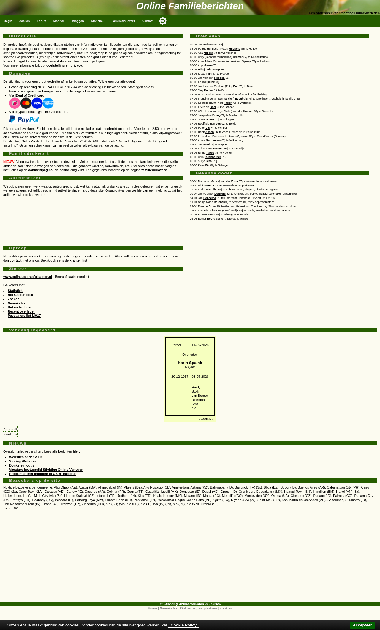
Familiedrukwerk (123, 21)
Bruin (212, 206)
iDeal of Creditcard (29, 95)
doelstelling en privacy (64, 65)
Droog (216, 115)
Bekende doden (20, 307)
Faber (228, 102)
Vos (218, 94)
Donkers (220, 193)
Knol (206, 144)
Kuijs (234, 210)
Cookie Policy (184, 625)
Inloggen (78, 21)
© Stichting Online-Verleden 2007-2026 (190, 604)
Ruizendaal (210, 44)
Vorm (234, 181)
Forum (41, 21)
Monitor (58, 21)
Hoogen (219, 77)
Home (152, 608)
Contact (147, 21)
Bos (235, 86)
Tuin (208, 73)
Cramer (238, 57)
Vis (207, 127)
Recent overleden (21, 311)
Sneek (210, 119)
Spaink (210, 82)
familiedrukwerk (154, 170)
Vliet (214, 189)
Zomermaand (215, 148)
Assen (209, 131)
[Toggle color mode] (163, 21)
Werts (211, 214)
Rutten (208, 90)
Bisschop (213, 69)
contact (16, 260)
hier (76, 451)
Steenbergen (213, 156)
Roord (211, 218)
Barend (219, 202)
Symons (243, 136)
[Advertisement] (93, 219)
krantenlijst (78, 260)
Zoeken (24, 21)
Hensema (209, 197)
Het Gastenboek (20, 295)
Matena (209, 185)
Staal (209, 161)
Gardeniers (213, 140)
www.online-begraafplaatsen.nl (27, 276)
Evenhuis (241, 98)
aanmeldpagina (40, 170)
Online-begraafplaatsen (198, 608)
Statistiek (97, 21)
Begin (8, 21)
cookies (226, 608)
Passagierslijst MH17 (24, 315)
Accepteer (362, 625)
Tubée (210, 152)
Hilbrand (234, 48)
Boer (213, 106)
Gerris (208, 65)
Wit (207, 165)
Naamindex (17, 303)
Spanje (246, 61)
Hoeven (248, 111)
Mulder (208, 52)
